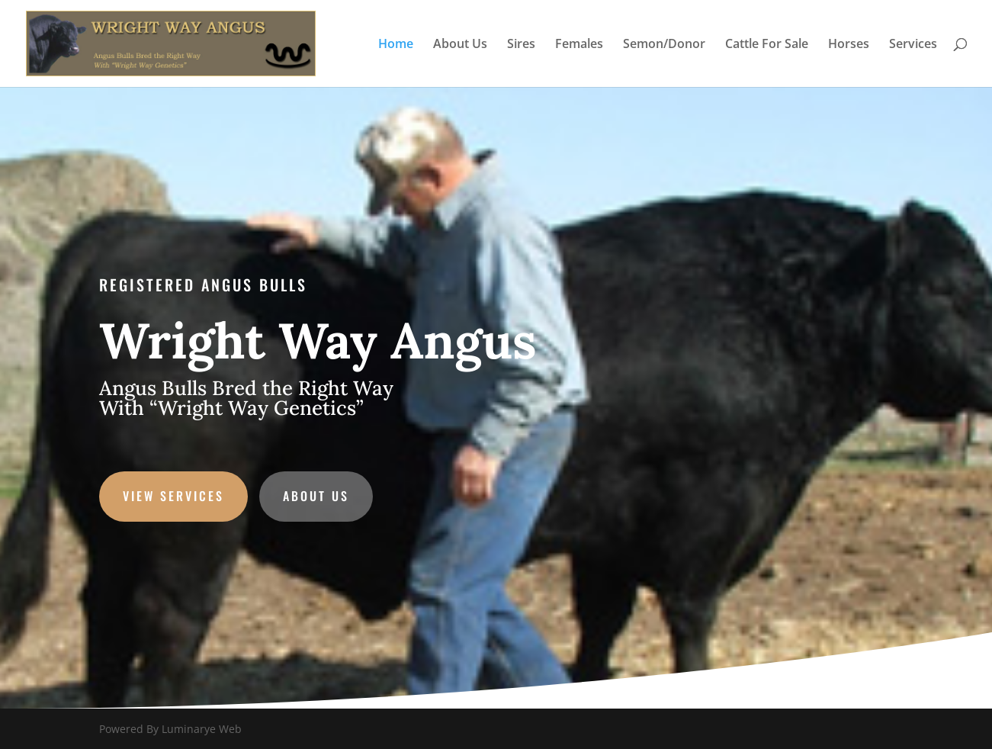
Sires (521, 45)
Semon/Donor (664, 45)
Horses (848, 45)
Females (579, 45)
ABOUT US (322, 493)
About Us (460, 45)
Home (395, 45)
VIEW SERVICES (183, 493)
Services (913, 45)
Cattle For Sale (766, 45)
